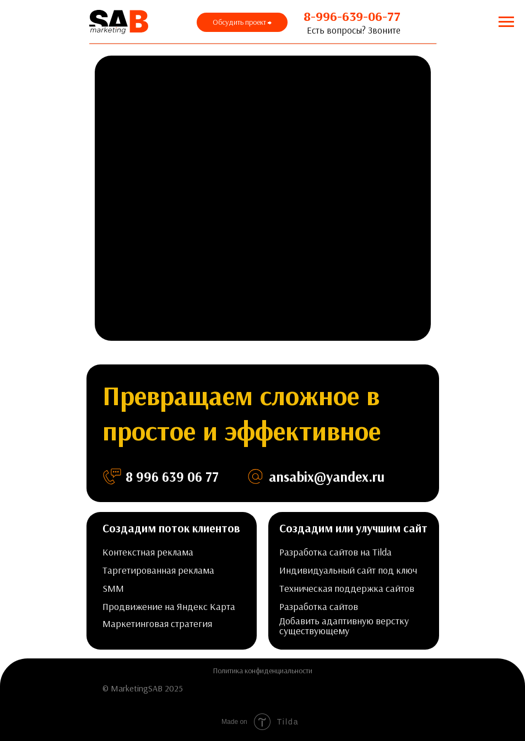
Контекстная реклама (147, 552)
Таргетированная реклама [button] (158, 570)
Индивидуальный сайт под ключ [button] (348, 570)
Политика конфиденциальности (262, 670)
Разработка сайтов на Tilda (335, 552)
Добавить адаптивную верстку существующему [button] (344, 625)
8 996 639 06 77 (172, 476)
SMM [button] (113, 588)
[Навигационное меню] (506, 22)
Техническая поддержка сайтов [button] (346, 588)
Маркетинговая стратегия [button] (157, 623)
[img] (396, 688)
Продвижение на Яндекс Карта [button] (168, 606)
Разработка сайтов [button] (318, 606)
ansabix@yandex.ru (327, 476)
